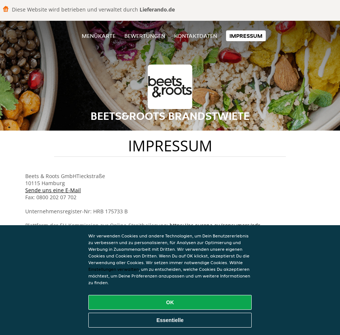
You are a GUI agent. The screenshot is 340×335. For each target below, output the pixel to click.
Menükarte (98, 36)
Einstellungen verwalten (113, 269)
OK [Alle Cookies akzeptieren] (170, 302)
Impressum (245, 36)
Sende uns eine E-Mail (53, 190)
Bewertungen (144, 36)
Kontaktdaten (195, 36)
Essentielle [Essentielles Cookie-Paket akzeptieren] (169, 320)
